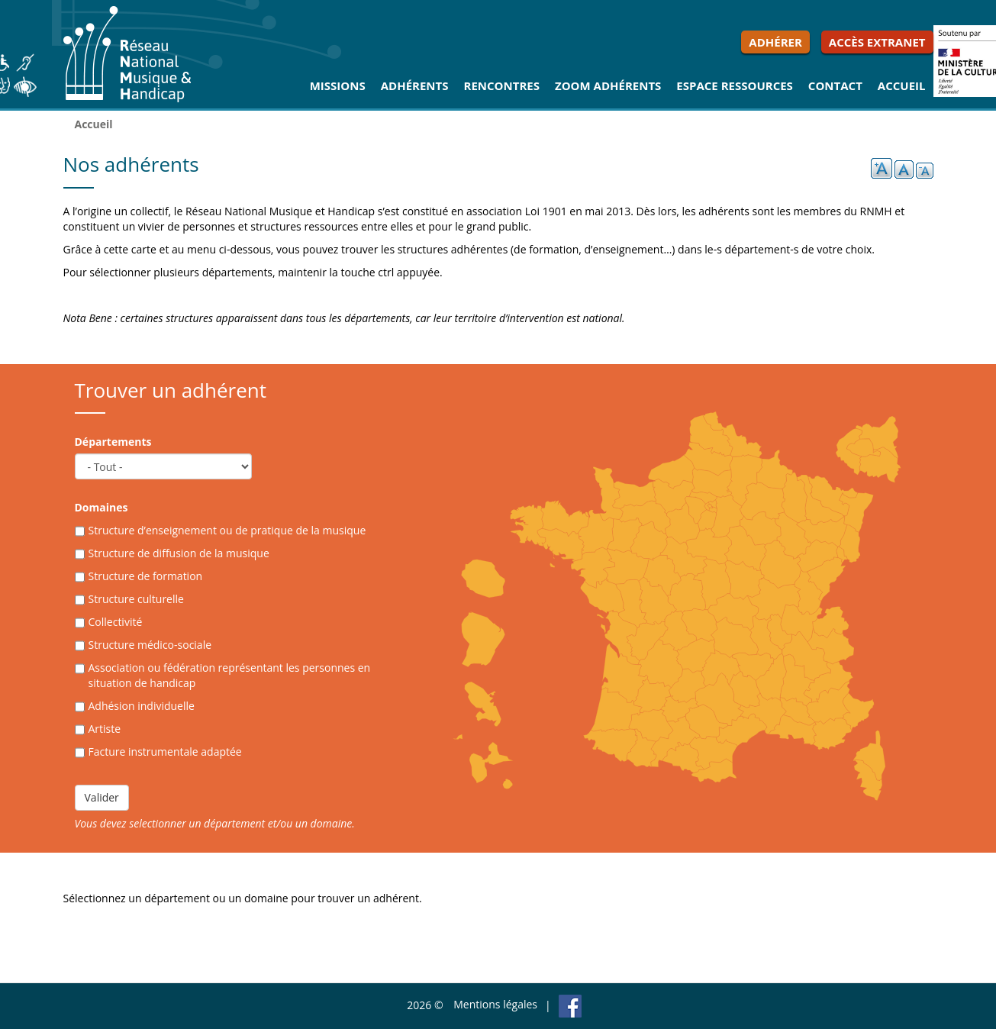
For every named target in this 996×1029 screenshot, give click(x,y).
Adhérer (775, 42)
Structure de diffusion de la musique (179, 553)
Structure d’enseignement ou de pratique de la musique (227, 530)
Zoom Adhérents (608, 85)
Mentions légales (495, 1004)
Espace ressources (734, 85)
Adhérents (415, 85)
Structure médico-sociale (150, 644)
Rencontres (502, 85)
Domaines (101, 507)
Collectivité (116, 621)
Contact (835, 85)
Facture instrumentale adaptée (165, 751)
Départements (113, 441)
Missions (338, 85)
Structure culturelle (136, 599)
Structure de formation (146, 576)
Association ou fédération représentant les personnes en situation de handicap (230, 675)
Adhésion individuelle (142, 705)
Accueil (902, 85)
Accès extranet (877, 42)
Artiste (105, 728)
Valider (102, 797)
